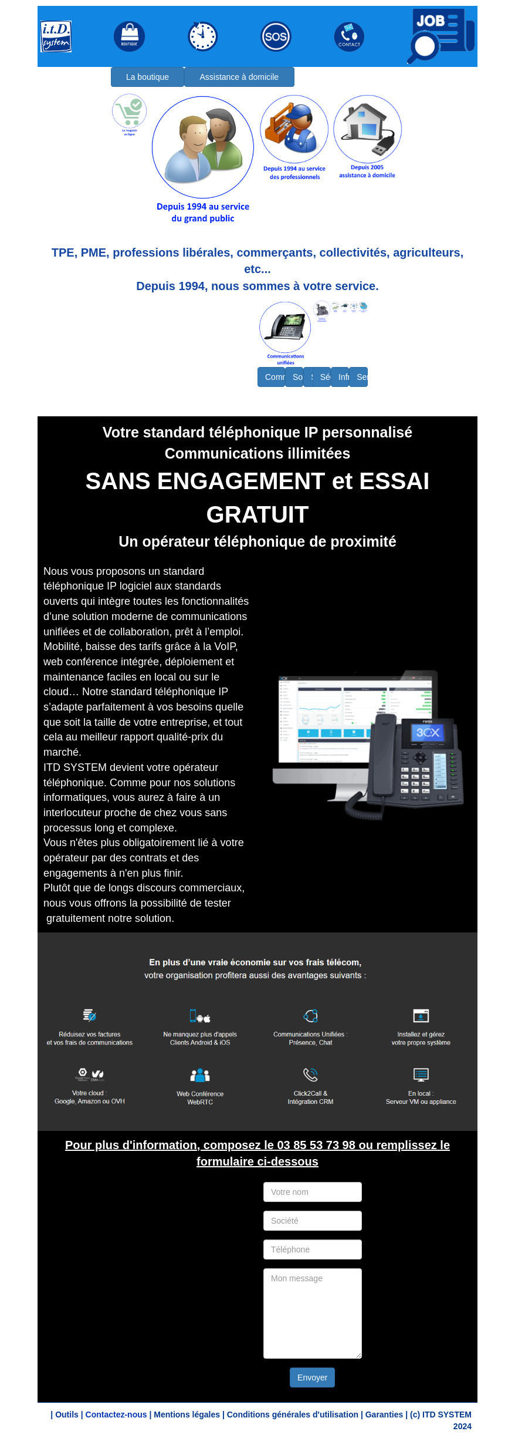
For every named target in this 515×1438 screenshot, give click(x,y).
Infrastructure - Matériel (343, 377)
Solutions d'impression (298, 377)
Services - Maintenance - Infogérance (362, 377)
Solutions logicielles (315, 377)
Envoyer (312, 1377)
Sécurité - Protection (325, 377)
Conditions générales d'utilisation (292, 1414)
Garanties (384, 1414)
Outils (67, 1414)
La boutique (147, 77)
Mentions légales (187, 1414)
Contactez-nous (116, 1414)
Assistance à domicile (239, 77)
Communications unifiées (275, 377)
